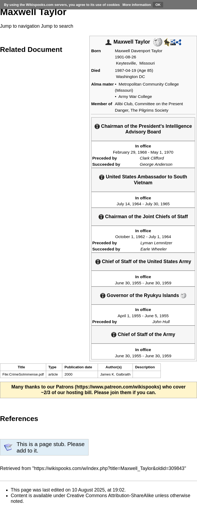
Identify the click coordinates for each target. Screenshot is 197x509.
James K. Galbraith (115, 374)
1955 (136, 283)
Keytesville (126, 63)
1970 (168, 152)
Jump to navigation (20, 26)
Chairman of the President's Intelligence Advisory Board (146, 129)
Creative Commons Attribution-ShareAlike (110, 495)
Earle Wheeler (153, 249)
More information (136, 5)
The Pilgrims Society (149, 110)
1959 (166, 283)
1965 (165, 204)
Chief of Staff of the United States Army (146, 261)
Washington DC (130, 76)
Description (145, 367)
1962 (140, 236)
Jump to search (57, 26)
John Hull (161, 321)
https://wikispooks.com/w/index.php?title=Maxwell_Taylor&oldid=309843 (109, 468)
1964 (136, 204)
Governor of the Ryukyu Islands (143, 295)
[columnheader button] (54, 367)
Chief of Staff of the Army (146, 334)
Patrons (65, 387)
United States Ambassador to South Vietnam (146, 179)
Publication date (78, 367)
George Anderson (156, 164)
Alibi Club (123, 103)
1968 (142, 152)
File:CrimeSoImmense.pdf (23, 374)
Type (52, 367)
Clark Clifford (152, 158)
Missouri (147, 63)
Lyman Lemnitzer (156, 243)
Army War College (135, 96)
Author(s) (113, 367)
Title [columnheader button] (21, 367)
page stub (51, 444)
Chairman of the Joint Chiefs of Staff (146, 216)
